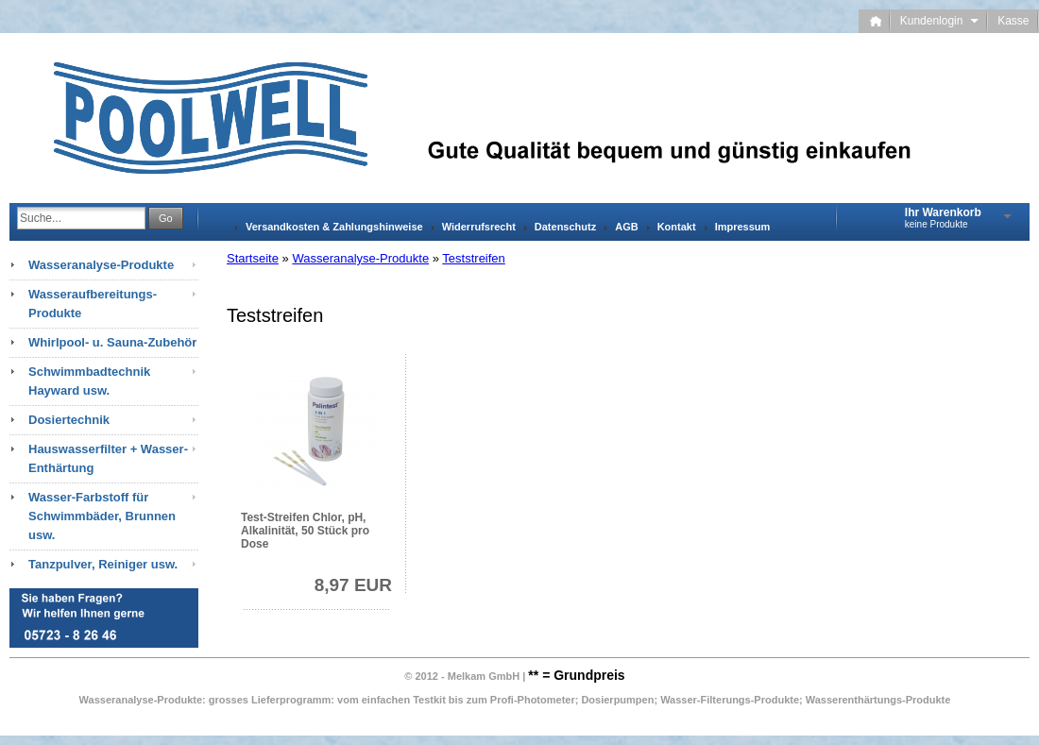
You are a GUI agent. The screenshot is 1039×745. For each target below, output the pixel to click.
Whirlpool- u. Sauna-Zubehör (112, 342)
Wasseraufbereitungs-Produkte (92, 303)
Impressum (743, 226)
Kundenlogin (939, 20)
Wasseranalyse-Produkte (360, 258)
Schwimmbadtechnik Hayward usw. (89, 381)
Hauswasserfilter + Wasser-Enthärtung (108, 458)
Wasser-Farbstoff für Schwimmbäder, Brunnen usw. (102, 516)
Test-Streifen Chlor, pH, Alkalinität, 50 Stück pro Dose (305, 530)
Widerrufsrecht (479, 226)
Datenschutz (565, 226)
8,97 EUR (353, 585)
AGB (626, 226)
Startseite (253, 258)
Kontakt (676, 226)
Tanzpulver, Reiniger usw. (103, 564)
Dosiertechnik (69, 420)
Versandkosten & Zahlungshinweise (334, 226)
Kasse (1013, 20)
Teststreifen (473, 258)
